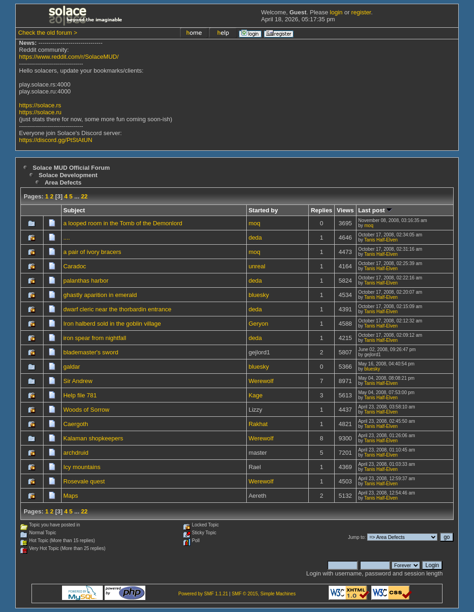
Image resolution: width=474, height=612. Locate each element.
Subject (74, 210)
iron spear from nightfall (94, 337)
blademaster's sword (90, 352)
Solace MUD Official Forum (71, 167)
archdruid (75, 452)
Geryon (258, 323)
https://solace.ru (40, 112)
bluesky (259, 294)
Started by (263, 210)
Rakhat (258, 423)
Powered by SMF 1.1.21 (203, 593)
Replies (321, 210)
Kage (255, 395)
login (336, 12)
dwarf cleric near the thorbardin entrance (117, 309)
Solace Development (67, 175)
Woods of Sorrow (86, 409)
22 (84, 196)
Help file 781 (80, 395)
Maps (70, 495)
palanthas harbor (86, 280)
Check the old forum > (47, 32)
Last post (375, 210)
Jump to (356, 537)
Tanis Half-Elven (381, 239)
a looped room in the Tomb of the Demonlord (122, 223)
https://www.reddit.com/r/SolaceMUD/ (68, 56)
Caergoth (75, 423)
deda (255, 237)
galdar (71, 366)
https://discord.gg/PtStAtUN (55, 139)
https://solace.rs (40, 105)
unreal (257, 266)
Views (345, 210)
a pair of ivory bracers (92, 251)
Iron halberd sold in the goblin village (112, 323)
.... (66, 237)
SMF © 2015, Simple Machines (264, 593)
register (361, 12)
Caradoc (74, 266)
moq (254, 223)
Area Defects (62, 182)
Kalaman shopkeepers (93, 438)
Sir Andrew (78, 380)
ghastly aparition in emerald (100, 294)
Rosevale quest (84, 481)
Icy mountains (81, 467)
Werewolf (261, 380)
